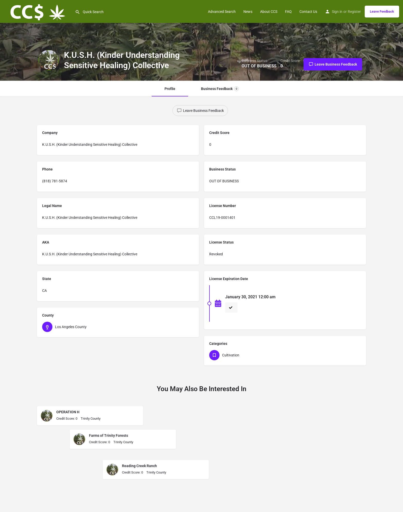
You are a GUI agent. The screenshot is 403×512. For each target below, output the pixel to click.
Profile (169, 89)
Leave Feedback (382, 11)
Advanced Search (222, 12)
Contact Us (308, 12)
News (247, 12)
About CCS (268, 12)
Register (354, 12)
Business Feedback (220, 88)
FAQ (288, 12)
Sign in (337, 12)
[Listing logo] (48, 60)
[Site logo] (37, 11)
